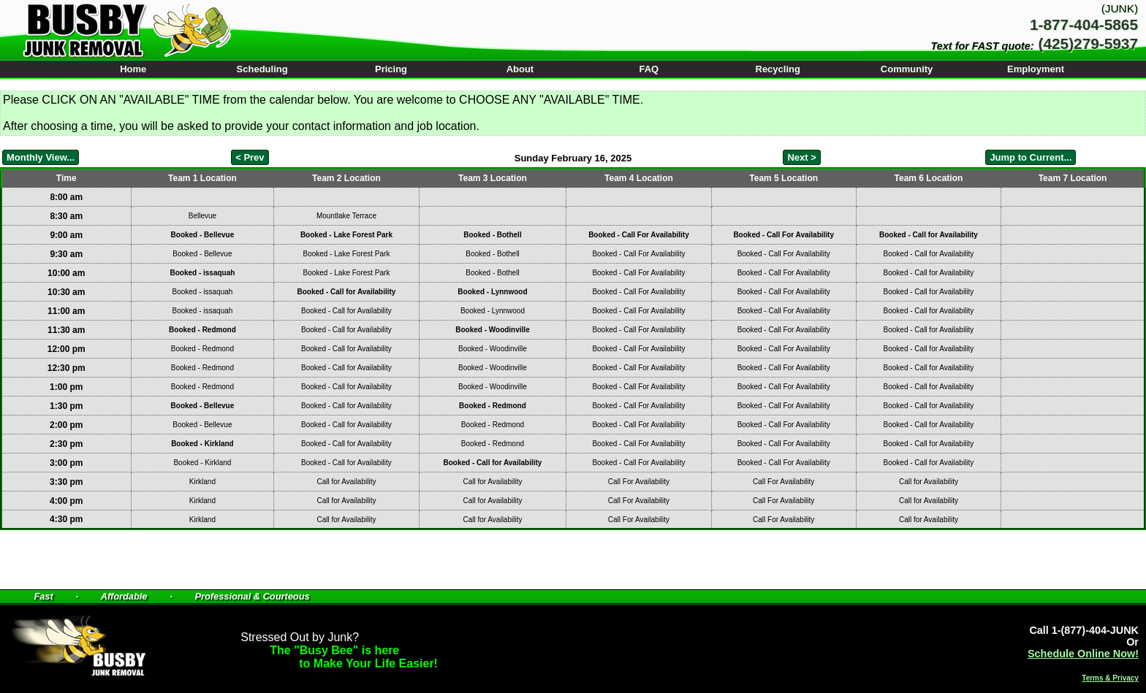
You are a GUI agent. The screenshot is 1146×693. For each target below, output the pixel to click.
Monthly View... (41, 157)
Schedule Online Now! (1083, 653)
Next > (801, 157)
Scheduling (262, 69)
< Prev (249, 157)
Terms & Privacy (1110, 678)
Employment (1035, 69)
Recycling (778, 69)
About (520, 69)
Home (133, 69)
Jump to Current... (1030, 157)
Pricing (391, 69)
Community (907, 69)
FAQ (649, 69)
